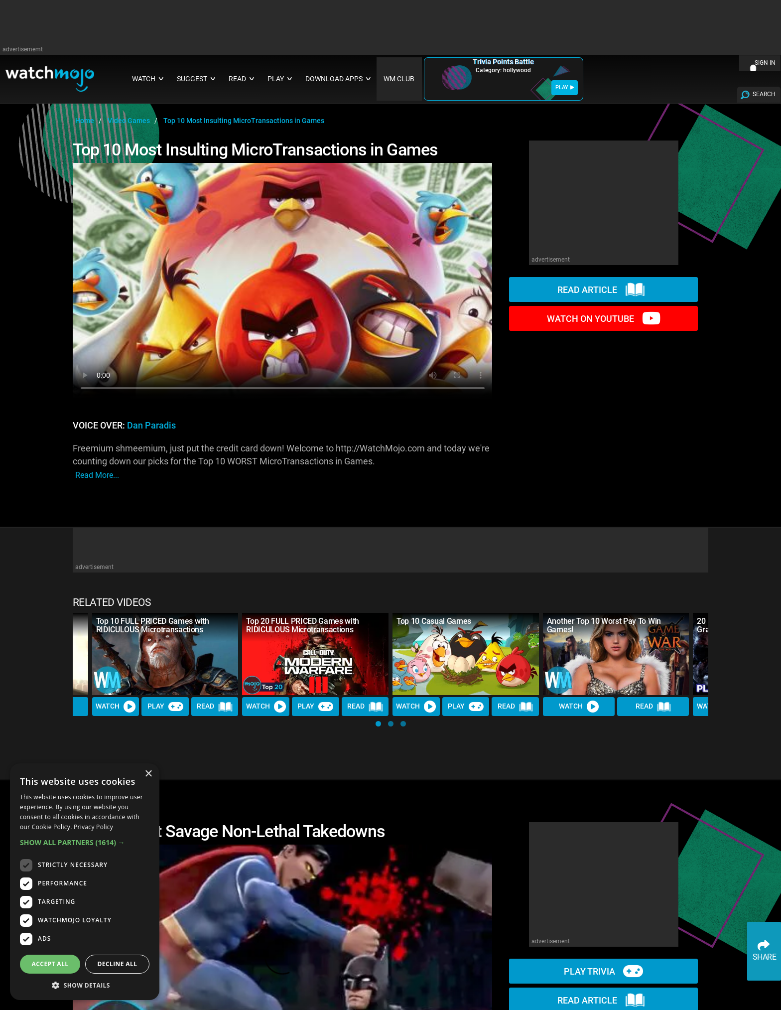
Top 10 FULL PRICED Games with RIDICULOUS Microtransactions (152, 625)
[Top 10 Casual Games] (465, 654)
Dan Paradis (151, 426)
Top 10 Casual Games (433, 621)
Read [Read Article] (215, 706)
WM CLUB (399, 79)
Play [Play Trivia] (165, 707)
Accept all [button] (50, 964)
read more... (97, 475)
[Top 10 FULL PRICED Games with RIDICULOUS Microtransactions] (165, 654)
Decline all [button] (117, 964)
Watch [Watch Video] (115, 707)
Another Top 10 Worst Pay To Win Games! (604, 625)
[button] (378, 724)
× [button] (148, 774)
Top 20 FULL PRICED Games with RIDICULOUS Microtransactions (302, 625)
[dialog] (84, 881)
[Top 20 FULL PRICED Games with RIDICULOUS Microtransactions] (315, 654)
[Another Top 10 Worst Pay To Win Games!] (616, 654)
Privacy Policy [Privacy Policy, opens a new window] (93, 827)
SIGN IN (765, 62)
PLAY (564, 87)
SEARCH (764, 94)
